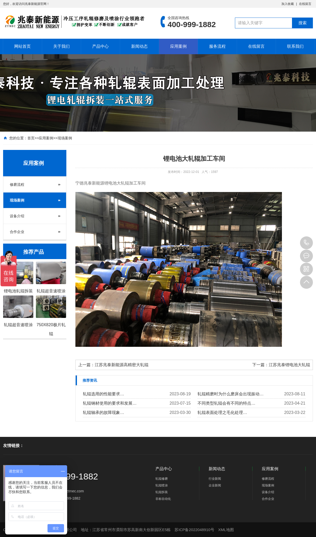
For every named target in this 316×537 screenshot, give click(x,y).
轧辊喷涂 (161, 485)
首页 (31, 138)
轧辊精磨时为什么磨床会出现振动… (231, 394)
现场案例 (65, 138)
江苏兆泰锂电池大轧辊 (289, 365)
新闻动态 (139, 46)
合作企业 (17, 232)
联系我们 (295, 46)
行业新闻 (215, 478)
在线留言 (305, 4)
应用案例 (178, 46)
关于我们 (61, 46)
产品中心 (100, 46)
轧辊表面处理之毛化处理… (222, 412)
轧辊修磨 (161, 478)
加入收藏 (287, 4)
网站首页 (22, 46)
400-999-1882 (306, 242)
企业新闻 (215, 485)
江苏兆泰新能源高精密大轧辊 (121, 365)
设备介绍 (17, 216)
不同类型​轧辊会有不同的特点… (226, 403)
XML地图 (226, 529)
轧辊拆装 (161, 492)
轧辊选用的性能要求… (103, 394)
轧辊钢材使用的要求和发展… (110, 403)
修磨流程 (17, 184)
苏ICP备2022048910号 (194, 529)
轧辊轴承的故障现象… (103, 412)
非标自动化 (163, 499)
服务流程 (217, 46)
